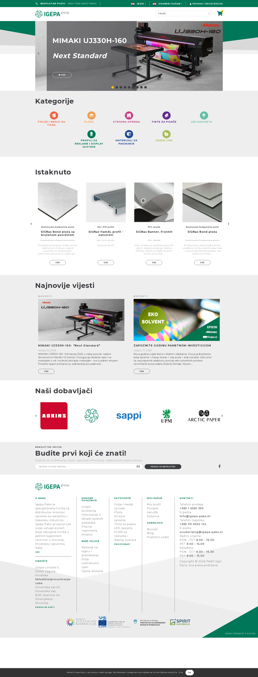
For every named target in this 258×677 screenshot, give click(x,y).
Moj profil (154, 543)
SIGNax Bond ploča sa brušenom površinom (58, 273)
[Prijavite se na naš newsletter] (88, 506)
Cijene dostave (92, 610)
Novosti (152, 568)
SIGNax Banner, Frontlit (154, 271)
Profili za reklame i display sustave (125, 575)
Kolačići (87, 573)
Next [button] (221, 455)
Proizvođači (148, 24)
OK (189, 673)
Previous (31, 263)
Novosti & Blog (182, 24)
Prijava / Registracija (208, 3)
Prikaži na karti (45, 647)
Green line (118, 24)
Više (61, 84)
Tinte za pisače (125, 563)
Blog (150, 572)
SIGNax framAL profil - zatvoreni (106, 273)
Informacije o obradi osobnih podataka (92, 558)
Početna (43, 24)
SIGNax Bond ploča (202, 271)
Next (228, 263)
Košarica (153, 555)
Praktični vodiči (158, 576)
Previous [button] (36, 455)
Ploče (118, 551)
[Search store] (180, 13)
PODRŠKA (212, 24)
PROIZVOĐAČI (122, 584)
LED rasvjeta (123, 567)
